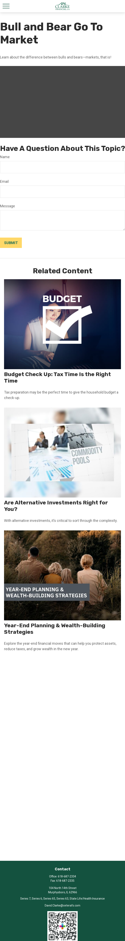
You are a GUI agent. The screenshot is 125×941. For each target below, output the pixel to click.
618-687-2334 (67, 876)
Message (7, 206)
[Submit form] (11, 243)
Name (5, 157)
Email (4, 181)
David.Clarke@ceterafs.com (62, 905)
